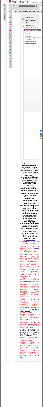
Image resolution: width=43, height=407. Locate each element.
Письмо (26, 254)
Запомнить (38, 39)
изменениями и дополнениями (28, 240)
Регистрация (35, 2)
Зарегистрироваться (30, 41)
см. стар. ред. (27, 319)
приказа (36, 301)
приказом (36, 248)
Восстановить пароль (30, 43)
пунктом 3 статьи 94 (29, 330)
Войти (29, 39)
